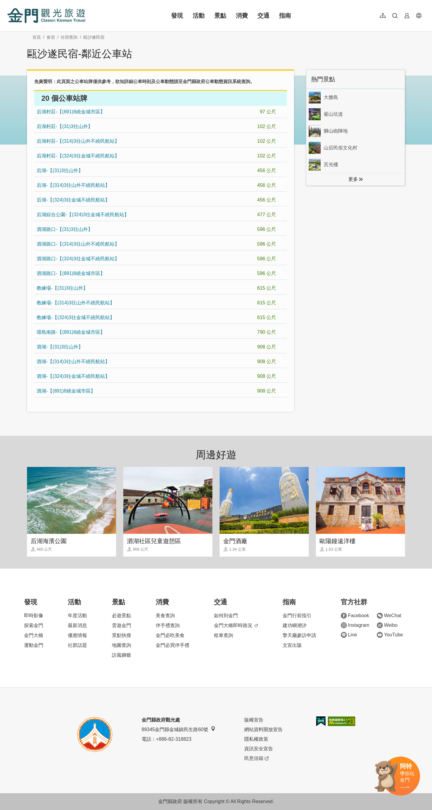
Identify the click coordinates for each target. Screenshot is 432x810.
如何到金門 (226, 615)
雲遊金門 (121, 625)
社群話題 (77, 645)
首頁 (36, 37)
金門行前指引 (297, 615)
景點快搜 (121, 635)
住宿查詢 (69, 37)
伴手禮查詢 (168, 625)
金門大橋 (33, 635)
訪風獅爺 (121, 655)
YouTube (390, 635)
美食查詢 (165, 615)
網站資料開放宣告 (263, 729)
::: (9, 3)
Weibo (387, 625)
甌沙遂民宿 (93, 37)
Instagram (355, 625)
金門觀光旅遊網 (46, 15)
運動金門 (33, 645)
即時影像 (33, 615)
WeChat (389, 616)
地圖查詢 (121, 645)
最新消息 (77, 625)
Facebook (355, 616)
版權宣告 (253, 719)
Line (349, 635)
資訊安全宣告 (258, 748)
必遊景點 (121, 615)
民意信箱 (256, 758)
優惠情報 (77, 635)
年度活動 (77, 615)
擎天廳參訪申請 (299, 635)
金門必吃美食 (170, 635)
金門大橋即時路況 (236, 625)
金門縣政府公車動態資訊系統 (212, 81)
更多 (353, 179)
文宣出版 (292, 645)
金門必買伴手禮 (172, 645)
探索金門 (33, 625)
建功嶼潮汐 (295, 625)
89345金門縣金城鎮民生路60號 (178, 729)
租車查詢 (223, 635)
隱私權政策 (256, 739)
